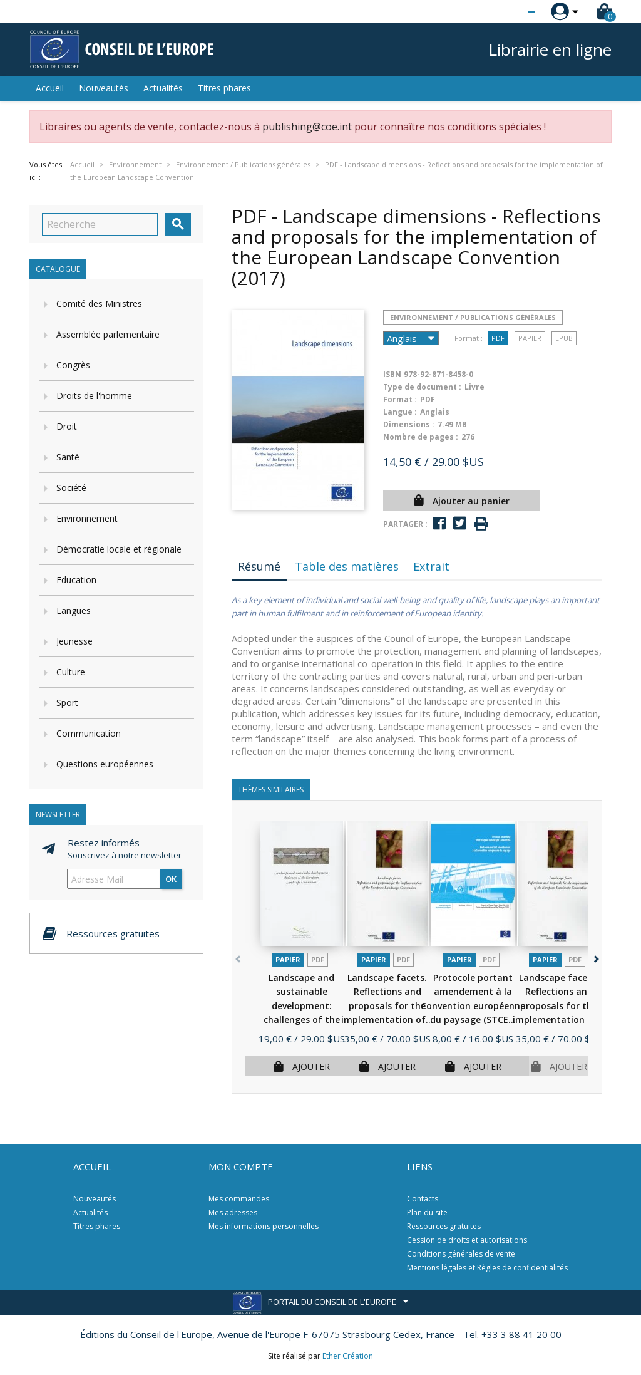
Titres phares (224, 88)
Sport (67, 702)
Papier (529, 338)
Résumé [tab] (259, 566)
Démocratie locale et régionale (119, 549)
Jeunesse (74, 641)
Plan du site (427, 1212)
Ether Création (347, 1356)
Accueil (50, 88)
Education (76, 580)
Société (71, 488)
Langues (73, 610)
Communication (88, 733)
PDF (498, 338)
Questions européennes (104, 764)
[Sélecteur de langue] (506, 11)
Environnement (87, 518)
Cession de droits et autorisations (467, 1240)
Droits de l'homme (94, 396)
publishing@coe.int (307, 126)
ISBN (392, 374)
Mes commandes (238, 1198)
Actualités (163, 88)
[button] (595, 957)
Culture (70, 672)
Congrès (73, 365)
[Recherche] (100, 224)
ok (171, 879)
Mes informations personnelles (263, 1226)
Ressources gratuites (444, 1226)
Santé (67, 457)
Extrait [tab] (431, 566)
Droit (66, 426)
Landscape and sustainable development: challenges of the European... (302, 1006)
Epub (564, 338)
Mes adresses (232, 1212)
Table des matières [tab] (347, 566)
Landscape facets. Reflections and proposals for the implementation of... (387, 1006)
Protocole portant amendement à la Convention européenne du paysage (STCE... (473, 1006)
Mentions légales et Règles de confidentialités (487, 1267)
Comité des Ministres (99, 303)
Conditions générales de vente (461, 1253)
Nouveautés (103, 88)
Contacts (422, 1198)
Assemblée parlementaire (108, 334)
